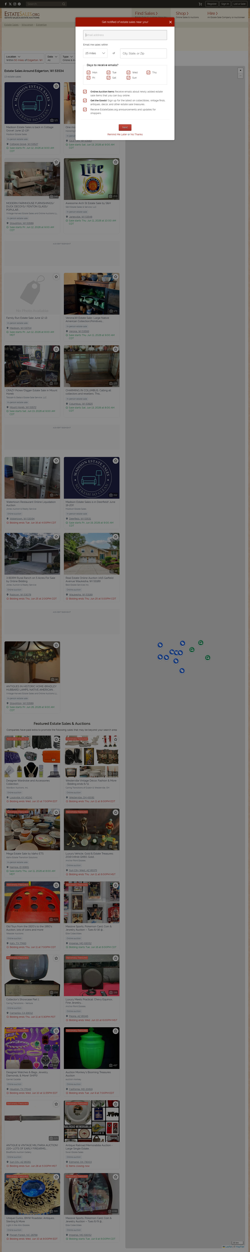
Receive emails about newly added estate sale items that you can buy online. (126, 93)
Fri (93, 77)
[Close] (170, 22)
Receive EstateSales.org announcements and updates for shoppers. (123, 111)
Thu (154, 72)
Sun (134, 77)
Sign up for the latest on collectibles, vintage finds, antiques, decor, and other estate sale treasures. (127, 102)
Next (125, 127)
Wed (135, 72)
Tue (114, 72)
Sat (114, 77)
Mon (94, 72)
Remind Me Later (117, 134)
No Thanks (137, 134)
